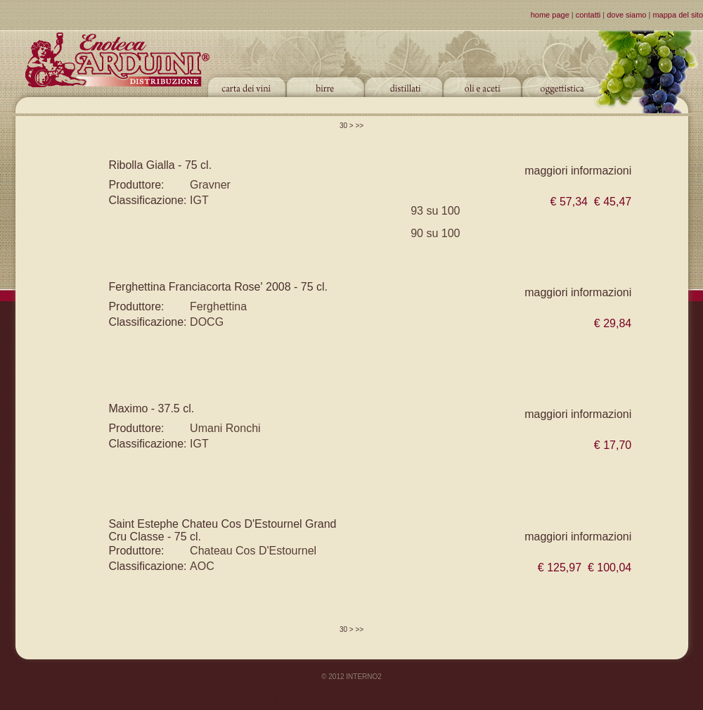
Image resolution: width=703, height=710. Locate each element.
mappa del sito (677, 15)
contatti (588, 15)
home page (550, 15)
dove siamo (626, 15)
